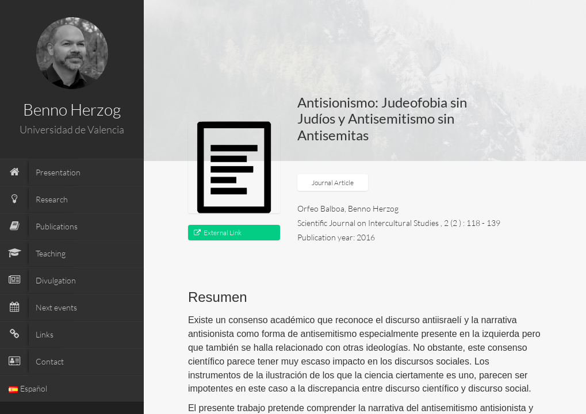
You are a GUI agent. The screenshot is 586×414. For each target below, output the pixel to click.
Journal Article (333, 182)
